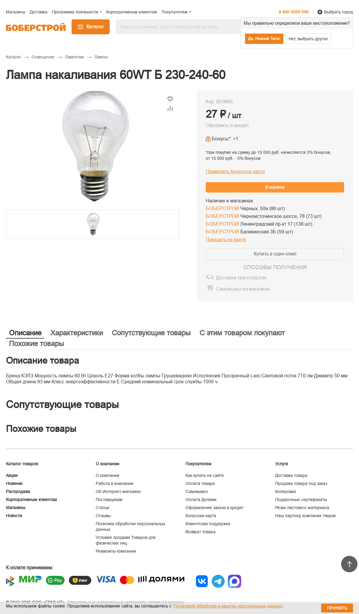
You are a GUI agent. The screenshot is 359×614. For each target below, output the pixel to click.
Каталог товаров (22, 463)
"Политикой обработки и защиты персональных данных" (228, 606)
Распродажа (18, 491)
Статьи (102, 507)
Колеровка (285, 491)
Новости (14, 515)
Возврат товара (200, 531)
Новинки (14, 483)
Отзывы (103, 515)
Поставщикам (109, 499)
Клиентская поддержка (207, 523)
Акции (12, 475)
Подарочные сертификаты (301, 499)
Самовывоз (196, 491)
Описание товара (42, 360)
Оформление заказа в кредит (214, 507)
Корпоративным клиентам (31, 499)
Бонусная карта (200, 515)
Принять (337, 608)
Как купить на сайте (204, 475)
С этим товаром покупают (242, 333)
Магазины (15, 507)
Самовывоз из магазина (243, 289)
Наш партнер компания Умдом (305, 515)
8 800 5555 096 (294, 12)
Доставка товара (291, 475)
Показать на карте (226, 239)
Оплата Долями (200, 499)
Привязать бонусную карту (235, 171)
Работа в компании (114, 483)
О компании (107, 475)
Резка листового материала (302, 507)
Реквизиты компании (116, 551)
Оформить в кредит (227, 125)
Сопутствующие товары (151, 333)
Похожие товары (36, 343)
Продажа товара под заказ (301, 483)
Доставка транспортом (241, 277)
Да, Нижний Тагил (264, 38)
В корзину (274, 187)
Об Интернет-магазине (118, 491)
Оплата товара (200, 483)
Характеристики (76, 333)
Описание (25, 333)
